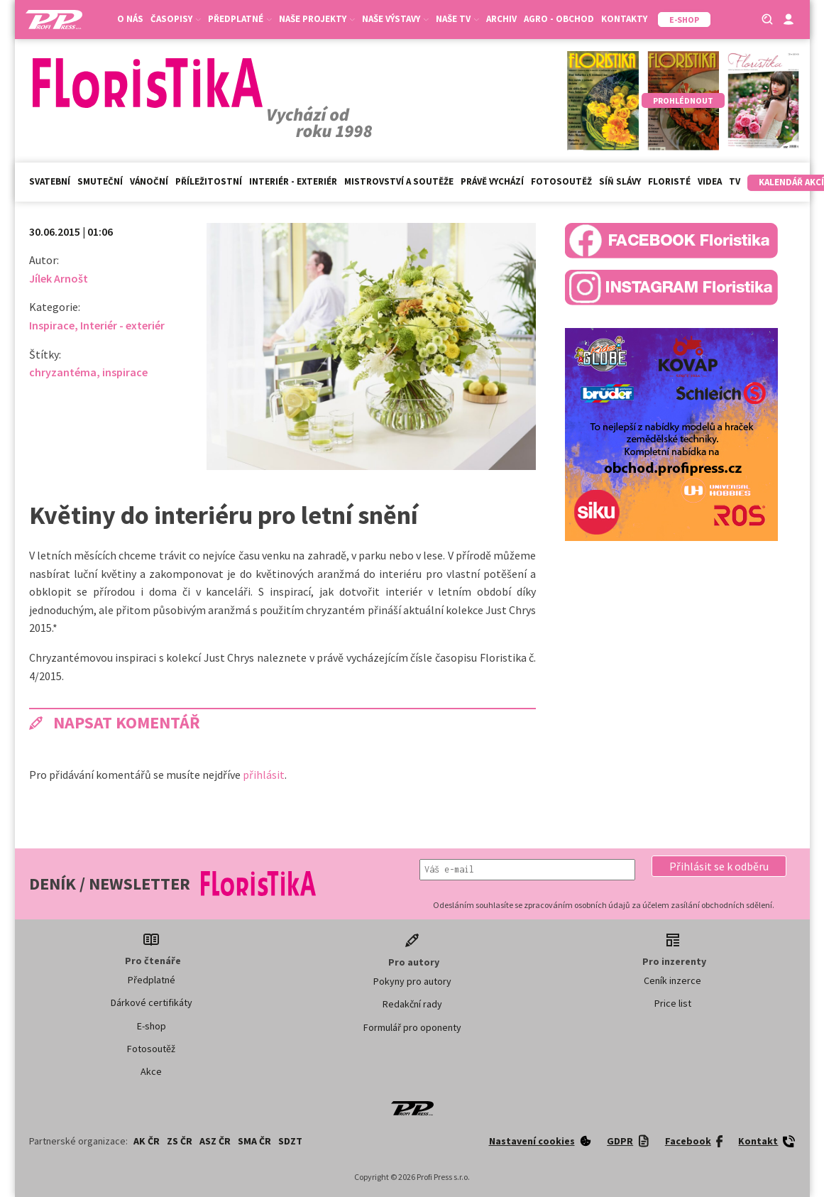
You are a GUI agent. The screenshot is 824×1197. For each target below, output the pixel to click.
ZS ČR (179, 1141)
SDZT (290, 1141)
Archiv (501, 19)
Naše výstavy (395, 19)
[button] (719, 866)
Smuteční (100, 181)
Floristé (669, 181)
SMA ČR (254, 1141)
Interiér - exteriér (293, 181)
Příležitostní (208, 181)
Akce (151, 1071)
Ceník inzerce (672, 980)
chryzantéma (63, 372)
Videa (710, 181)
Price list (672, 1003)
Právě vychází (492, 181)
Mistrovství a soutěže (399, 181)
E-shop (151, 1026)
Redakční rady (412, 1004)
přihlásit (264, 774)
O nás (130, 19)
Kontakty (624, 19)
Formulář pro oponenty (412, 1027)
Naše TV (457, 19)
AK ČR (146, 1141)
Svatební (49, 181)
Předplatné (240, 19)
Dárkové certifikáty (151, 1002)
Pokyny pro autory (412, 981)
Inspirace (52, 325)
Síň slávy (620, 181)
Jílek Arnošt (58, 278)
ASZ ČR (215, 1141)
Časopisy (175, 19)
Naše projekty (317, 19)
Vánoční (149, 181)
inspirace (125, 372)
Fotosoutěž (561, 181)
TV (734, 181)
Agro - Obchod (559, 19)
